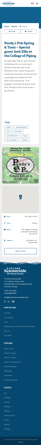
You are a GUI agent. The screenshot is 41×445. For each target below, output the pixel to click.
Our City (7, 313)
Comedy (7, 398)
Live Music (18, 131)
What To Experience (12, 362)
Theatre (7, 429)
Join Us (7, 331)
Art (5, 393)
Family (6, 402)
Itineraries (8, 375)
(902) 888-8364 (10, 293)
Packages (8, 371)
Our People (8, 318)
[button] (20, 197)
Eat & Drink (8, 349)
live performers (12, 136)
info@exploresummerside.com (16, 297)
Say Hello (7, 335)
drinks (8, 127)
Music (23, 26)
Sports (6, 425)
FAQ (6, 322)
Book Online (20, 251)
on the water (11, 140)
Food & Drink (9, 416)
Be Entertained (10, 367)
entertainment (21, 127)
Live (7, 131)
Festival (7, 407)
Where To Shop (10, 358)
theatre (25, 140)
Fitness (7, 411)
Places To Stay (10, 353)
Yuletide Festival (10, 380)
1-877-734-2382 (10, 291)
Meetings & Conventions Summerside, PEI (20, 326)
